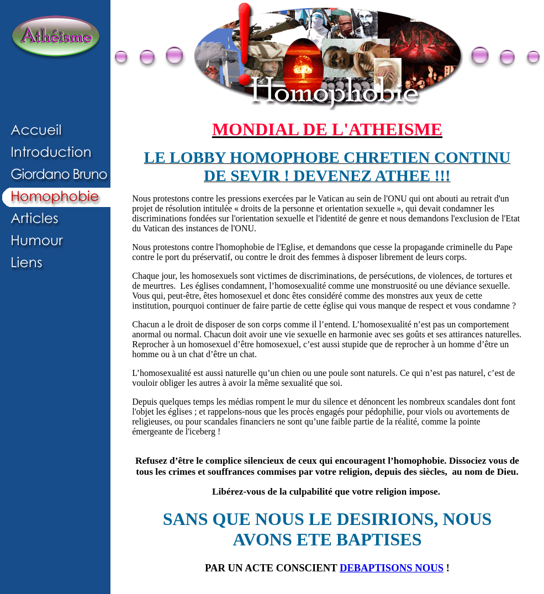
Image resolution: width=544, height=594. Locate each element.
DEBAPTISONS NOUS (391, 568)
